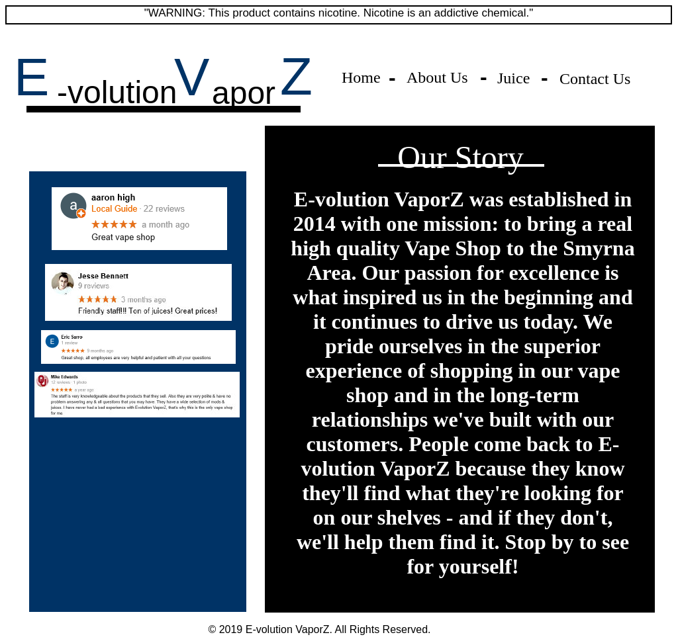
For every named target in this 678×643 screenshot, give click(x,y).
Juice (513, 78)
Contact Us (594, 78)
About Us (437, 77)
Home (361, 77)
